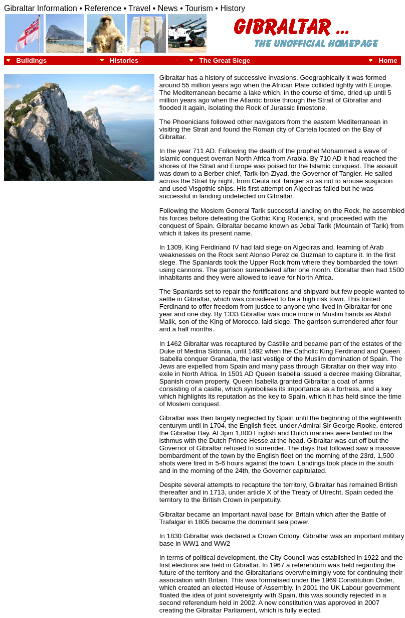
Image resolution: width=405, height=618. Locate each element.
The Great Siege (224, 60)
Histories (124, 60)
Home (390, 60)
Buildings (31, 60)
